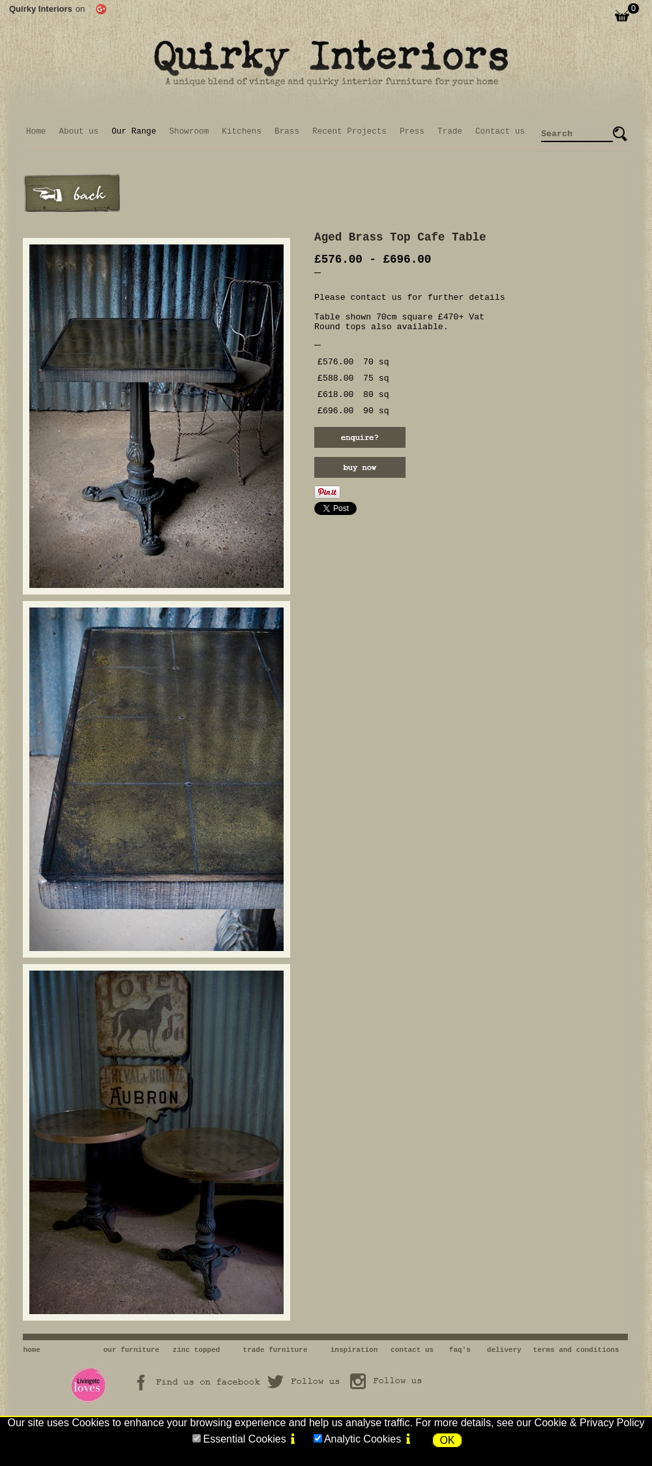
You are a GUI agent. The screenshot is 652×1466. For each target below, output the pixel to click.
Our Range (133, 131)
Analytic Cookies (362, 1438)
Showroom (189, 131)
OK (446, 1440)
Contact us (500, 131)
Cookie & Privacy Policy (590, 1422)
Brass (286, 131)
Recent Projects (349, 131)
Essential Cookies (244, 1438)
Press (412, 131)
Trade (449, 131)
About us (78, 131)
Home (36, 131)
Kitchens (241, 131)
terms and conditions (576, 1350)
